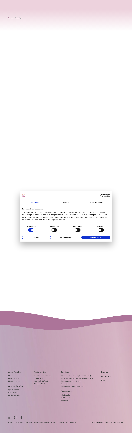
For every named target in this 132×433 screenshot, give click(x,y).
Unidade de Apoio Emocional (72, 386)
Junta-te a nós (13, 395)
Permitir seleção (66, 237)
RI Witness (65, 400)
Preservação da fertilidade (71, 381)
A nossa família (15, 386)
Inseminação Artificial (42, 376)
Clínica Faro (13, 392)
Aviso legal (28, 422)
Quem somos (13, 390)
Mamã (10, 376)
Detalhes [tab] (66, 202)
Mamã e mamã (14, 381)
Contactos (106, 376)
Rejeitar (36, 237)
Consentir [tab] (35, 202)
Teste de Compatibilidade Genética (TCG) (77, 378)
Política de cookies (57, 422)
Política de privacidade (41, 422)
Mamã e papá (13, 378)
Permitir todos (95, 237)
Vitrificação (65, 395)
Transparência (71, 422)
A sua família (14, 372)
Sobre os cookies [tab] (96, 202)
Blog (103, 380)
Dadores (64, 384)
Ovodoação (38, 378)
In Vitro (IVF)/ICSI (41, 381)
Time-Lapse (65, 398)
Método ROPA (39, 384)
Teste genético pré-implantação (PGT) (76, 376)
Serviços (65, 372)
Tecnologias (66, 391)
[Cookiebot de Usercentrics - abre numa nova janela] (101, 195)
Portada (11, 18)
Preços (104, 372)
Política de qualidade (15, 422)
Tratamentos (40, 372)
